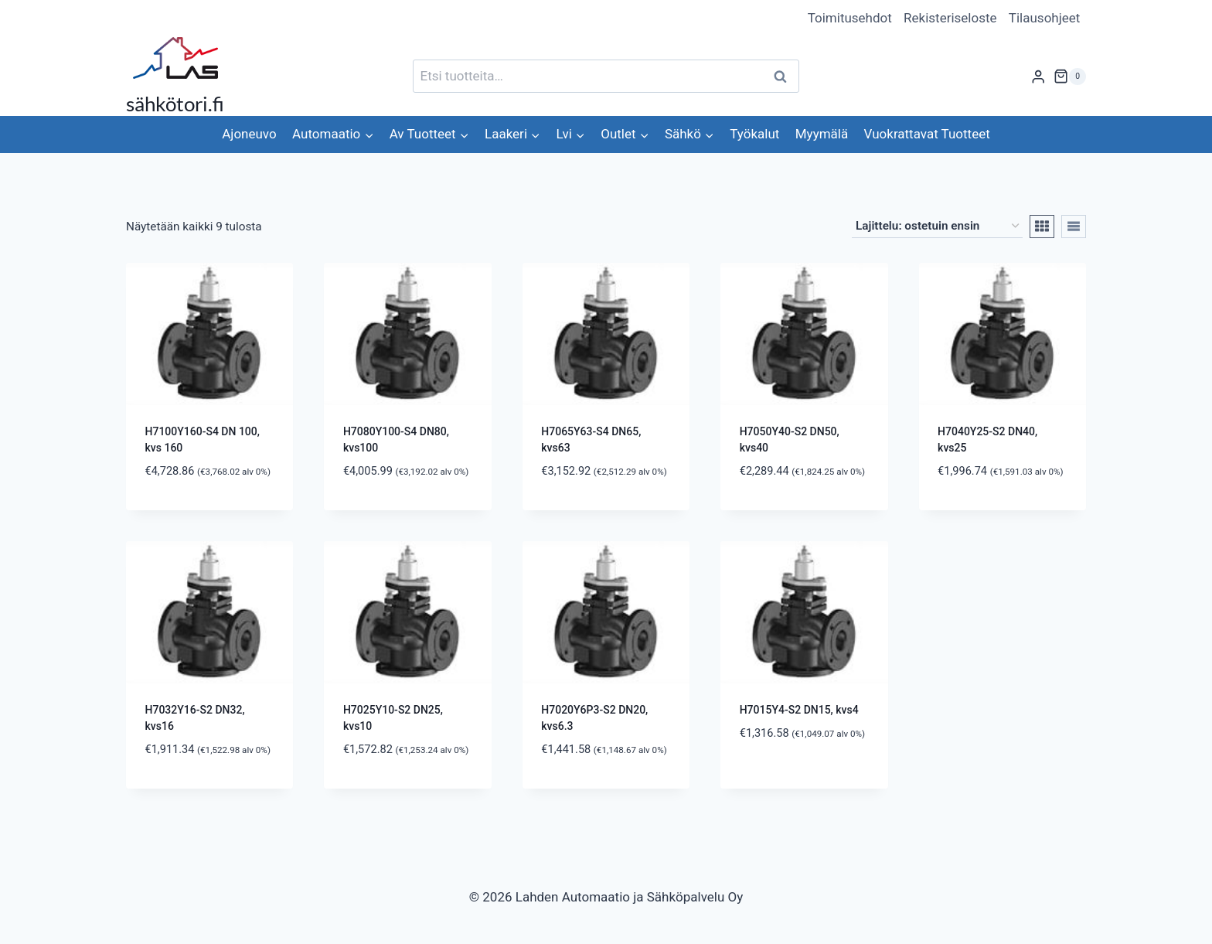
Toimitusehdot (850, 18)
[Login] (1038, 76)
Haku (784, 76)
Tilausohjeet (1045, 18)
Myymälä (821, 133)
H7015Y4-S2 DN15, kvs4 (799, 710)
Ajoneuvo (249, 133)
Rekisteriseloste (950, 18)
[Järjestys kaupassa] (937, 226)
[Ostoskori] (1070, 76)
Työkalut (754, 133)
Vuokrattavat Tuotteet (927, 133)
